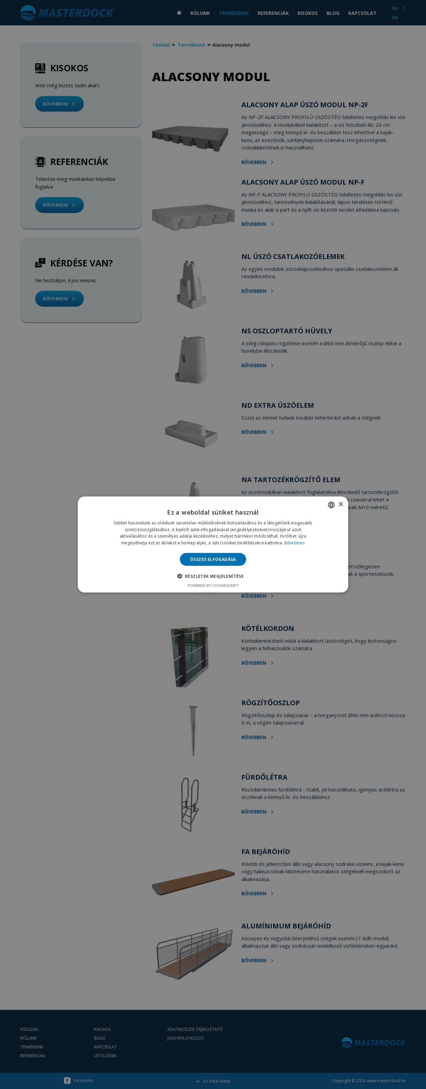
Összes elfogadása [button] (213, 559)
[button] (213, 576)
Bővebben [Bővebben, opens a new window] (294, 543)
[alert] (213, 544)
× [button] (340, 504)
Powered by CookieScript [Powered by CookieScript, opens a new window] (213, 585)
